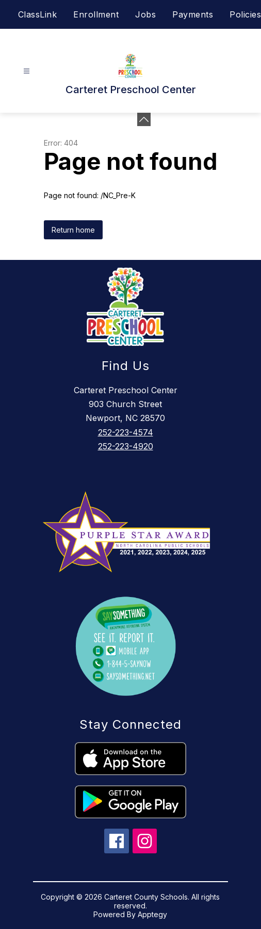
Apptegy (152, 914)
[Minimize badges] (144, 119)
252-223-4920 (125, 446)
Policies (245, 14)
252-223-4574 (125, 432)
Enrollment (96, 14)
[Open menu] (26, 71)
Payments (192, 14)
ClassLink (37, 14)
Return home (73, 229)
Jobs (145, 14)
